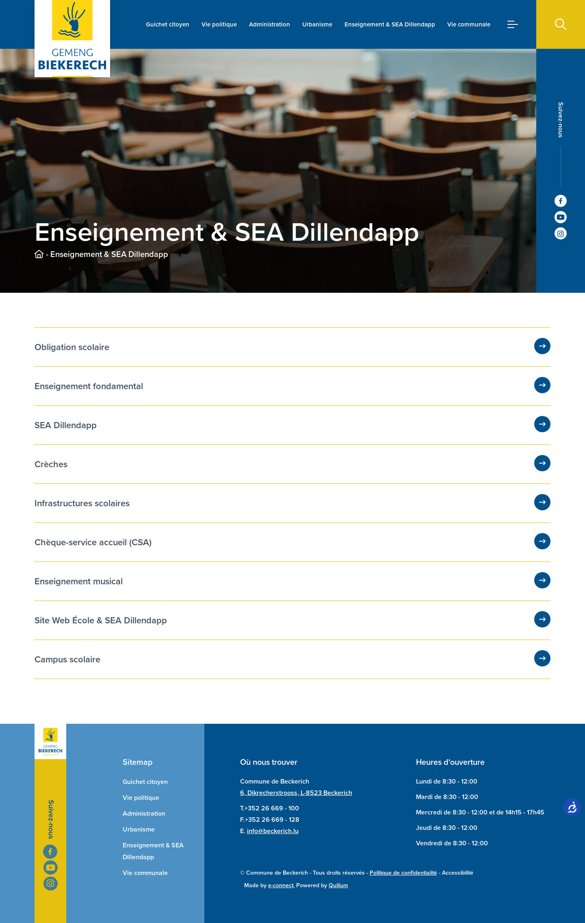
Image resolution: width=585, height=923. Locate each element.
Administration (269, 24)
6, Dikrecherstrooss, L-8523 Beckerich (296, 792)
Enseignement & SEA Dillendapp (389, 24)
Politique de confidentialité (403, 873)
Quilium (338, 885)
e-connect (280, 885)
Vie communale (468, 24)
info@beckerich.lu (273, 831)
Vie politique (219, 24)
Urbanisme (317, 24)
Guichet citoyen (167, 24)
